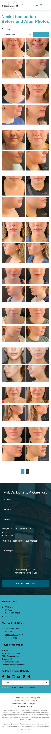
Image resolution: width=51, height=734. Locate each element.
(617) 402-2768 (25, 729)
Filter (41, 34)
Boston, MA (9, 613)
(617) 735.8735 (11, 638)
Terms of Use (19, 700)
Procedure (6, 29)
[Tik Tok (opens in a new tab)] (29, 677)
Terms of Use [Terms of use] (31, 573)
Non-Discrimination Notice (22, 704)
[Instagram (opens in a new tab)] (13, 677)
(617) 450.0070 (11, 616)
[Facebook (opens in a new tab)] (3, 677)
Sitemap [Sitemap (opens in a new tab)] (36, 704)
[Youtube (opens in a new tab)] (18, 677)
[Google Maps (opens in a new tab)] (23, 677)
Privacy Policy (31, 700)
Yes (6, 533)
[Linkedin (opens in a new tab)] (8, 677)
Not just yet (9, 535)
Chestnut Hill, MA (11, 635)
